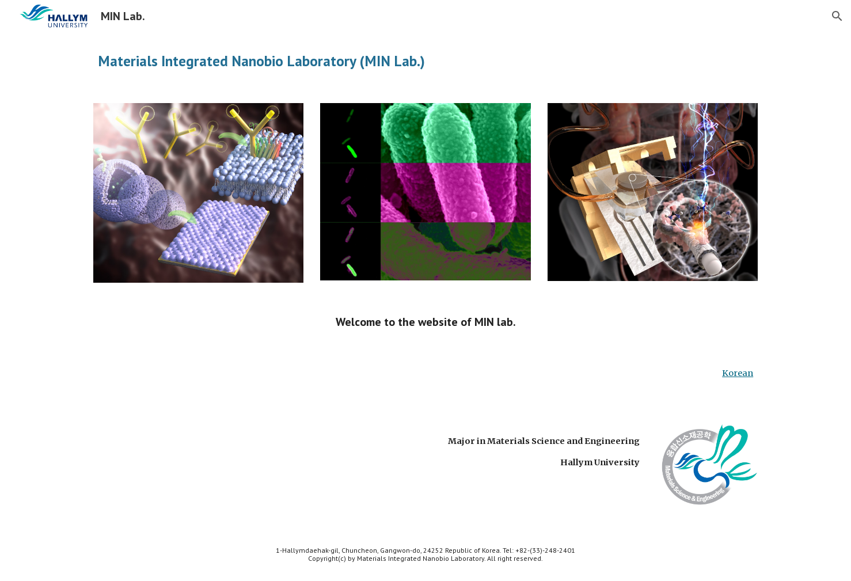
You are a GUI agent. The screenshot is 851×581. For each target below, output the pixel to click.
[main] (425, 60)
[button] (837, 16)
